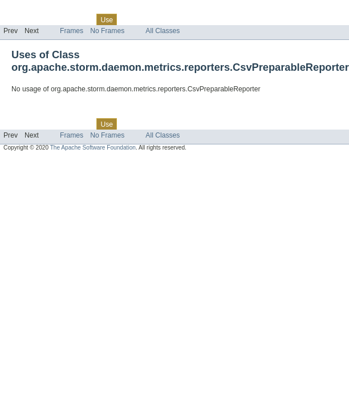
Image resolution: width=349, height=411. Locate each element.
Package (52, 19)
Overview (18, 19)
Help (217, 19)
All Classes (162, 31)
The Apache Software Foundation (93, 147)
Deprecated (162, 19)
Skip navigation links (31, 10)
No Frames (107, 31)
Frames (71, 31)
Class (81, 19)
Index (195, 19)
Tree (130, 19)
